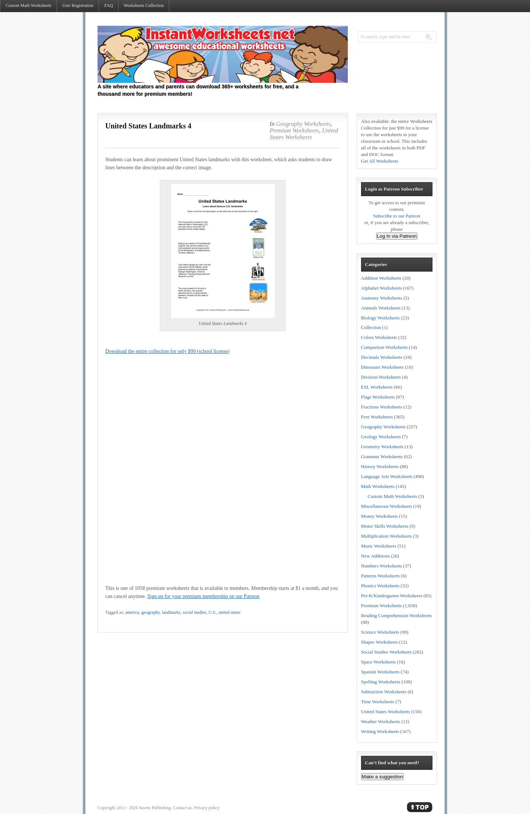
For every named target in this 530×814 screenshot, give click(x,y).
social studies (194, 612)
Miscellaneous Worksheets (386, 506)
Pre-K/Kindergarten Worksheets (391, 595)
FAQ (108, 5)
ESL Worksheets (377, 387)
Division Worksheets (381, 377)
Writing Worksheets (380, 731)
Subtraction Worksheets (383, 691)
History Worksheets (380, 466)
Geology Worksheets (381, 436)
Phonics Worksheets (380, 585)
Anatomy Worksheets (381, 298)
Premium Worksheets (294, 130)
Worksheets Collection (144, 5)
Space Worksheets (378, 662)
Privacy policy (207, 807)
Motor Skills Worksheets (385, 526)
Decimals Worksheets (381, 357)
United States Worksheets (304, 133)
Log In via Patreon (397, 236)
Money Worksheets (379, 516)
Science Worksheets (380, 632)
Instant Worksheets (223, 54)
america (132, 612)
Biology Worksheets (380, 318)
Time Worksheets (377, 701)
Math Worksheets (378, 486)
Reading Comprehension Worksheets (396, 615)
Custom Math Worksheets (28, 5)
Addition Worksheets (381, 278)
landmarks (171, 612)
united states (230, 612)
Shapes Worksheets (379, 642)
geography (150, 612)
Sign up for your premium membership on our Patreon (203, 596)
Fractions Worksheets (381, 407)
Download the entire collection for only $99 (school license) (167, 351)
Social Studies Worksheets (386, 652)
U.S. (212, 612)
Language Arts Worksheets (387, 476)
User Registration (77, 5)
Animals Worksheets (380, 308)
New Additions (375, 556)
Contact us (182, 807)
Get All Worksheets (379, 161)
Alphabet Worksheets (381, 288)
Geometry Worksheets (382, 446)
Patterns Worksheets (380, 575)
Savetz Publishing (155, 807)
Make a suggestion (382, 776)
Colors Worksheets (379, 337)
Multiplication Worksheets (386, 536)
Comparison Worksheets (384, 347)
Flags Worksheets (378, 397)
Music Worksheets (378, 546)
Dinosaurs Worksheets (382, 367)
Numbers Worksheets (381, 566)
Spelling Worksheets (380, 681)
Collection (371, 327)
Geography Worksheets (303, 124)
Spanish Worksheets (380, 672)
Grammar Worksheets (382, 456)
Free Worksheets (377, 417)
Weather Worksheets (380, 721)
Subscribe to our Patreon (396, 216)
